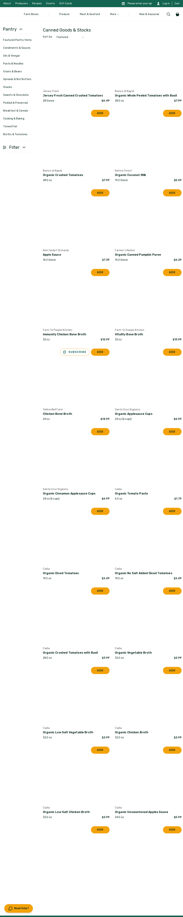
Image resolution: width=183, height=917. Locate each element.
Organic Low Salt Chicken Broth (66, 812)
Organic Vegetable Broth (133, 652)
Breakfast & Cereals (15, 110)
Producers (21, 3)
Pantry (10, 29)
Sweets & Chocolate (16, 94)
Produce (64, 14)
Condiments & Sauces (17, 47)
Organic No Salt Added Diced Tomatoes (143, 573)
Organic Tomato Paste (131, 493)
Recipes (37, 3)
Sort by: (48, 36)
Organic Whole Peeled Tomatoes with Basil (146, 95)
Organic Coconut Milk (130, 175)
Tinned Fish (10, 126)
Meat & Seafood (90, 14)
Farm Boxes (31, 14)
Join (177, 3)
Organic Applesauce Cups (133, 414)
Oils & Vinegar (11, 55)
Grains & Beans (12, 71)
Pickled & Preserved (15, 102)
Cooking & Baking (13, 118)
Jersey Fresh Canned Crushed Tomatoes (73, 95)
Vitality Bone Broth (129, 334)
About (7, 3)
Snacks (7, 87)
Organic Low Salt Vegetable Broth (68, 732)
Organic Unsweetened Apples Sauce (141, 812)
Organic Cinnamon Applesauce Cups (69, 493)
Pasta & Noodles (13, 63)
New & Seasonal (149, 14)
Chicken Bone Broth (57, 414)
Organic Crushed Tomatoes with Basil (70, 652)
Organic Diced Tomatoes (61, 573)
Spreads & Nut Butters (17, 79)
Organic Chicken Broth (131, 732)
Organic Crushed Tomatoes (63, 175)
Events (50, 3)
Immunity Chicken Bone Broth (64, 334)
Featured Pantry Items (17, 40)
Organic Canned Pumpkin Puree (138, 254)
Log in (166, 3)
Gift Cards (65, 3)
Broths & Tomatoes (15, 134)
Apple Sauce (52, 254)
